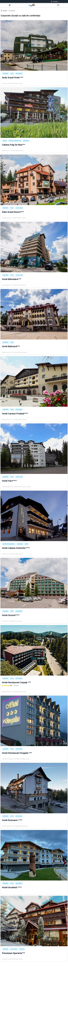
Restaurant (19, 73)
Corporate (5, 73)
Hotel (12, 73)
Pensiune (22, 949)
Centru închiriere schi (15, 140)
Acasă (5, 10)
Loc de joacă (19, 207)
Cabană (5, 140)
